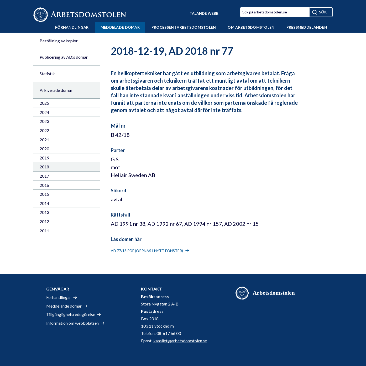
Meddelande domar (64, 305)
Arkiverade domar (56, 90)
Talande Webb (204, 13)
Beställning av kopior (59, 40)
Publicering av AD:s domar (64, 56)
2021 (44, 139)
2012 (44, 221)
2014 (44, 203)
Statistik (47, 73)
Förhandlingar (72, 27)
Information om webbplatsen (72, 322)
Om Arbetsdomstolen (251, 27)
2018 (44, 166)
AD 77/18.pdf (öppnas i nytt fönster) (147, 250)
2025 (44, 103)
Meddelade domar (120, 27)
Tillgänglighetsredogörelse (70, 314)
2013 (44, 212)
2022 (44, 130)
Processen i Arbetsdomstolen (183, 27)
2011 (44, 230)
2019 (44, 157)
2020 (44, 148)
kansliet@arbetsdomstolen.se (180, 340)
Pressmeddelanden (306, 27)
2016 (44, 185)
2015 (44, 194)
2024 (44, 112)
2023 (44, 121)
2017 (44, 175)
